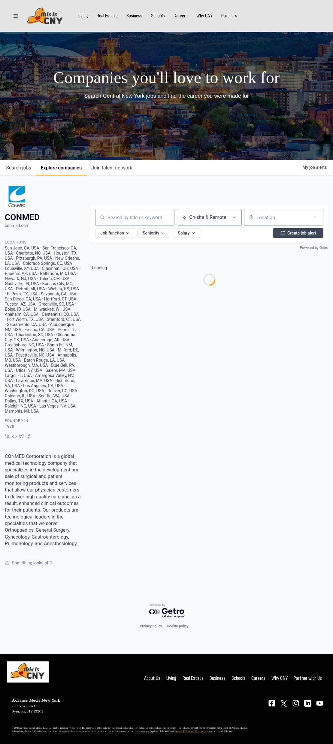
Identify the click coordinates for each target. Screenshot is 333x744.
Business (134, 16)
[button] (115, 233)
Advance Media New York (36, 700)
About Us (152, 678)
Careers (181, 16)
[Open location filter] (315, 217)
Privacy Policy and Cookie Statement (193, 731)
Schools (158, 16)
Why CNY (204, 16)
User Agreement (142, 731)
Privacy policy (151, 626)
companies (61, 168)
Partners (229, 16)
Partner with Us (308, 678)
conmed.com (17, 225)
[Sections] (15, 16)
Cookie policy (178, 626)
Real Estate (107, 16)
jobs (18, 168)
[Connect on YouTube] (320, 703)
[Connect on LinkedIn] (308, 703)
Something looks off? (28, 562)
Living (83, 16)
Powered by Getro (314, 248)
